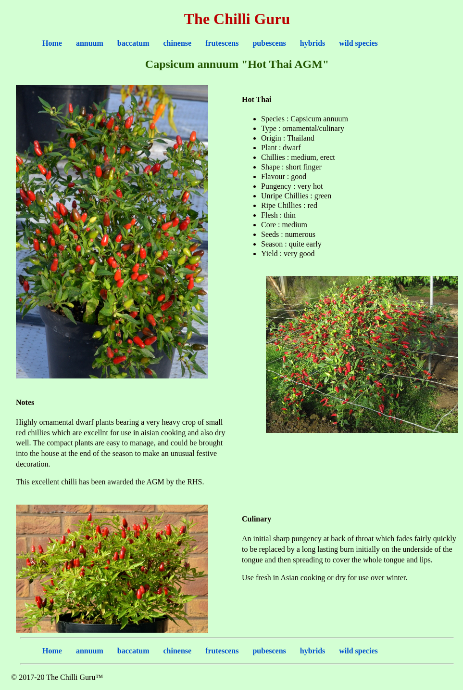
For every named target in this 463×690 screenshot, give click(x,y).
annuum (89, 43)
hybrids (312, 43)
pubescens (269, 43)
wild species (358, 43)
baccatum (133, 43)
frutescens (221, 43)
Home (52, 43)
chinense (177, 43)
